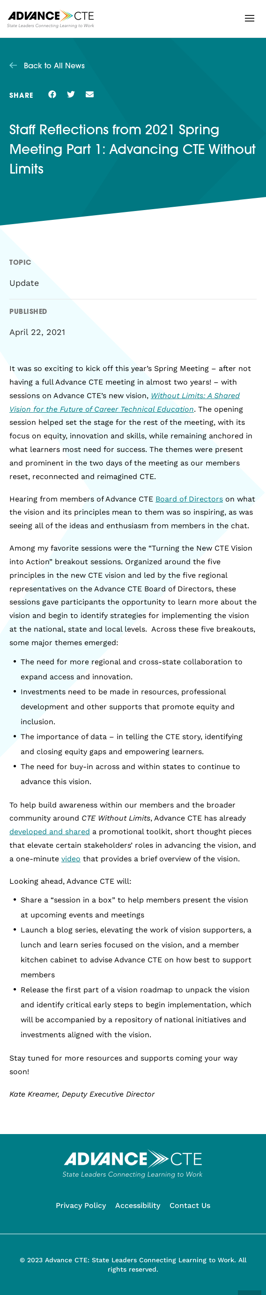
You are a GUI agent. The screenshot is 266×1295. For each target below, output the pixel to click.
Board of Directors (189, 499)
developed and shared (49, 831)
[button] (249, 18)
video (71, 858)
